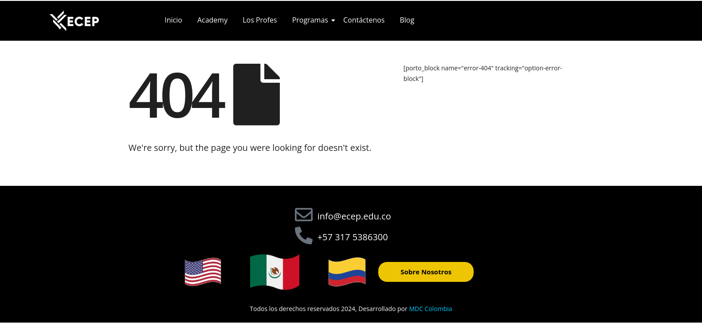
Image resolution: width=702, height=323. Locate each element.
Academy (212, 20)
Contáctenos (364, 20)
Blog (407, 20)
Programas (311, 20)
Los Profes (260, 20)
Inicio (173, 20)
